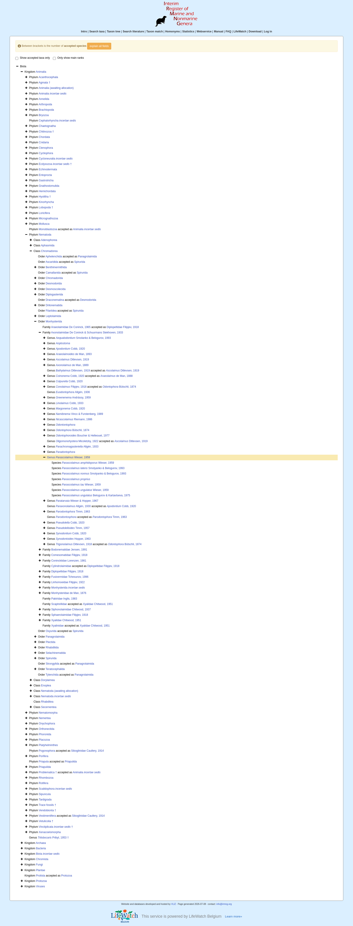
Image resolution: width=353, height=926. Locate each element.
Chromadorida (54, 278)
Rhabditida (52, 647)
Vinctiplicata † (56, 826)
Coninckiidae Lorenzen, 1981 (68, 560)
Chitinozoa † (46, 131)
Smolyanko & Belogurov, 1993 (93, 468)
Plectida (50, 642)
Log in (268, 31)
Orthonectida (46, 728)
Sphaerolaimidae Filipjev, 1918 (69, 614)
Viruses (40, 886)
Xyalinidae (57, 625)
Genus (51, 457)
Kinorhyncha (46, 202)
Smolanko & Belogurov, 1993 (83, 337)
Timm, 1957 (73, 528)
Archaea (41, 843)
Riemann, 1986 (74, 419)
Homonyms (172, 31)
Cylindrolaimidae (61, 566)
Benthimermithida (56, 267)
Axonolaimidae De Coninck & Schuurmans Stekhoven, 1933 (87, 332)
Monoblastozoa (48, 229)
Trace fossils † (47, 805)
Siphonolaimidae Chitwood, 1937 (71, 609)
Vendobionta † (47, 810)
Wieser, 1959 (73, 457)
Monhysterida (54, 321)
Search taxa (96, 31)
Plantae (40, 870)
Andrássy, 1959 (73, 397)
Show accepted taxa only (32, 58)
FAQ (228, 31)
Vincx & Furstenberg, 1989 (79, 414)
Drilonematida (54, 305)
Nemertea (45, 718)
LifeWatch (239, 31)
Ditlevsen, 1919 (72, 359)
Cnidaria (44, 142)
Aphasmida (47, 245)
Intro (84, 31)
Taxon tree (113, 31)
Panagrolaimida (87, 256)
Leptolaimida (53, 316)
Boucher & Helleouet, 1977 (83, 435)
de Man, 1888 (116, 376)
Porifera (43, 756)
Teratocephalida (55, 669)
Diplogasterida (54, 294)
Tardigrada (45, 799)
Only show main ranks (68, 58)
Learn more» (233, 916)
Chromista (42, 859)
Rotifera (43, 783)
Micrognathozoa (48, 218)
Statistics (188, 31)
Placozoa (44, 739)
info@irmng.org (224, 904)
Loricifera (44, 213)
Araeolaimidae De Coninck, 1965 (71, 327)
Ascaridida (51, 261)
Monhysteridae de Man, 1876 (68, 593)
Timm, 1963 (73, 511)
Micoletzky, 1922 (77, 441)
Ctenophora (46, 147)
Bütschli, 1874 (119, 386)
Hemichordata (47, 191)
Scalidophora (55, 788)
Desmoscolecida (56, 289)
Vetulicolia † (46, 821)
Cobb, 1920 (70, 348)
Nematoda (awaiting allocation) (59, 690)
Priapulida (71, 761)
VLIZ (173, 904)
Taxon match (154, 31)
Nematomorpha (48, 712)
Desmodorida (54, 283)
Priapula (44, 761)
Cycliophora (46, 153)
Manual (218, 31)
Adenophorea (49, 240)
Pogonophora (47, 750)
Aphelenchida (53, 256)
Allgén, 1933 (77, 446)
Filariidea (51, 310)
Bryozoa (44, 115)
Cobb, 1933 (70, 403)
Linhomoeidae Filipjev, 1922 (68, 582)
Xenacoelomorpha (50, 832)
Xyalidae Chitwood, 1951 (98, 604)
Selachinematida (56, 652)
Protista (40, 875)
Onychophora (47, 723)
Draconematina (55, 299)
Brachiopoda (46, 109)
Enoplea (46, 685)
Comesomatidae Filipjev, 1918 (69, 555)
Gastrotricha (46, 180)
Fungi (39, 864)
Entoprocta (45, 175)
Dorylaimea (48, 680)
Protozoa (66, 875)
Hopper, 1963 (73, 538)
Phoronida (45, 734)
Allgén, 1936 (73, 392)
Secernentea (48, 707)
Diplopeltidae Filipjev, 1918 (123, 327)
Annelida (44, 99)
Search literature (133, 31)
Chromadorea (49, 251)
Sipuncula (45, 794)
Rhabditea (47, 701)
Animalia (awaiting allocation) (56, 88)
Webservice (204, 31)
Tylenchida (52, 674)
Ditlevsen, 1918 (74, 544)
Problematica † (48, 772)
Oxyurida (51, 631)
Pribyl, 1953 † (53, 837)
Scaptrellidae (59, 604)
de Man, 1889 (72, 365)
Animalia (41, 71)
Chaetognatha (47, 126)
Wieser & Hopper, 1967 (77, 500)
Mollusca (44, 223)
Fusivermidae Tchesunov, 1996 (69, 576)
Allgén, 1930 (73, 506)
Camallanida (53, 272)
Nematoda (45, 234)
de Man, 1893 (74, 354)
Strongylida (52, 663)
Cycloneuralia (55, 158)
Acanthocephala (48, 77)
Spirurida (79, 261)
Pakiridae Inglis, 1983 (64, 598)
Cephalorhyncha (57, 120)
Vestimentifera (47, 815)
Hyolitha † (45, 196)
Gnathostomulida (49, 185)
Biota (48, 853)
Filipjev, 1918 (71, 386)
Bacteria (41, 848)
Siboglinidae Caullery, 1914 (87, 750)
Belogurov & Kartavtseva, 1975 (96, 495)
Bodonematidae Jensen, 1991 (69, 549)
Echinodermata (48, 169)
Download (255, 31)
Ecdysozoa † (55, 164)
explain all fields (99, 46)
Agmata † (44, 82)
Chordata (44, 137)
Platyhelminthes (48, 745)
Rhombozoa (46, 777)
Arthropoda (45, 104)
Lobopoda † (46, 207)
